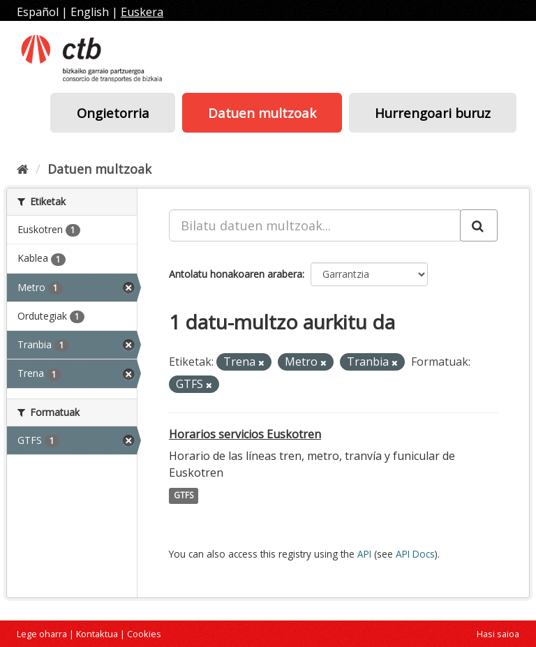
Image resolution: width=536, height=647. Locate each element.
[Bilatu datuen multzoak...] (315, 225)
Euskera (142, 12)
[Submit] (479, 225)
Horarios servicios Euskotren (245, 434)
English (89, 12)
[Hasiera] (23, 169)
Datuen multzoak (262, 112)
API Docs (415, 553)
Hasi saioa (498, 633)
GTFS (183, 496)
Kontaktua (97, 633)
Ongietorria (113, 112)
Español (38, 12)
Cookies (144, 633)
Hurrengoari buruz (433, 112)
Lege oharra (42, 633)
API (364, 553)
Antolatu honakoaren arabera (235, 274)
